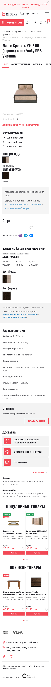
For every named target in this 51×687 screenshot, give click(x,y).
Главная (6, 31)
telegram (26, 235)
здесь (25, 7)
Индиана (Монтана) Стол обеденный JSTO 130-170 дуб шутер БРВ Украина (13, 596)
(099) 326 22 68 (13, 654)
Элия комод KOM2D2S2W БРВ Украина (36, 534)
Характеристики (20, 64)
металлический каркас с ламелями (22, 204)
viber (20, 235)
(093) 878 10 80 (13, 651)
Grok (47, 255)
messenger (31, 235)
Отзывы (37, 64)
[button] (21, 562)
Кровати (19, 31)
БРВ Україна (19, 338)
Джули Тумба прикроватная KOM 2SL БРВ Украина (36, 596)
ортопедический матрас (17, 208)
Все (6, 64)
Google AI (35, 255)
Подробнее (38, 474)
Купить (14, 555)
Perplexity (21, 255)
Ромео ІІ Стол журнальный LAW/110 (12, 534)
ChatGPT (8, 255)
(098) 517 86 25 (30, 14)
